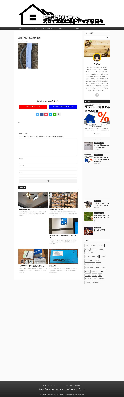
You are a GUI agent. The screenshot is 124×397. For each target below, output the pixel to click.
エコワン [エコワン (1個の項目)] (101, 245)
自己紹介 (34, 28)
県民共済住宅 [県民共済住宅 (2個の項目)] (96, 282)
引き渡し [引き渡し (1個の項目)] (87, 275)
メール (21, 165)
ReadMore (97, 134)
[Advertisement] (32, 84)
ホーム (21, 28)
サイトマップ (62, 28)
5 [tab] (100, 139)
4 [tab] (99, 139)
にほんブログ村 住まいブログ (63, 106)
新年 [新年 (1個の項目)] (95, 278)
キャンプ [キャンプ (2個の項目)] (102, 256)
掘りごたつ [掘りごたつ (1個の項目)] (88, 278)
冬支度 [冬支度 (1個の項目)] (87, 271)
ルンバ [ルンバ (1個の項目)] (98, 264)
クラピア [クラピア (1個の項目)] (97, 260)
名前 (21, 158)
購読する (88, 101)
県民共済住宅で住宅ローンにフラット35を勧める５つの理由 (101, 160)
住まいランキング (33, 106)
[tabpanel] (97, 120)
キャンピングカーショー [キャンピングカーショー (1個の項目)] (91, 256)
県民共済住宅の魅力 (48, 28)
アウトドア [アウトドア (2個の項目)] (93, 245)
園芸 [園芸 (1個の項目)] (102, 271)
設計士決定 (53, 266)
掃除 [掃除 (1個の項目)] (100, 275)
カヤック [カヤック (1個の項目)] (93, 249)
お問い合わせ (76, 28)
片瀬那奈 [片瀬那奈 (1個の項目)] (87, 282)
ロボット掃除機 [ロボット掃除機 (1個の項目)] (89, 267)
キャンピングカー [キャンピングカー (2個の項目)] (89, 252)
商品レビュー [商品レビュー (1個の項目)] (94, 271)
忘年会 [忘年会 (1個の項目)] (94, 275)
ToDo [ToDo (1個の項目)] (86, 245)
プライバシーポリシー (68, 385)
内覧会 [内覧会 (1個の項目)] (103, 267)
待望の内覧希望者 (24, 209)
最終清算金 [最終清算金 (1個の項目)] (101, 278)
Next (108, 122)
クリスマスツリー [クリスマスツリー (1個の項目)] (89, 264)
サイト (21, 173)
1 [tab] (93, 139)
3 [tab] (97, 139)
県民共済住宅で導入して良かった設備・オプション (101, 218)
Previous (85, 122)
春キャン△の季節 (99, 230)
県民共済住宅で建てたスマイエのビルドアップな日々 (62, 389)
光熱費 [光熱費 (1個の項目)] (97, 267)
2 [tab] (95, 139)
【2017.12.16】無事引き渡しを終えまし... (32, 266)
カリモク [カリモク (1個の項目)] (101, 249)
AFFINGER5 (81, 394)
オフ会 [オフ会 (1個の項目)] (87, 249)
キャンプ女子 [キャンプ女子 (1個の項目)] (88, 260)
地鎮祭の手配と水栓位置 (57, 209)
